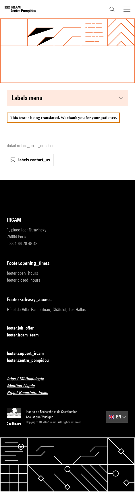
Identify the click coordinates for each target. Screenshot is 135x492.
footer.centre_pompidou (31, 361)
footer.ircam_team (26, 335)
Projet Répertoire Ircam (31, 393)
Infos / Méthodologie (29, 379)
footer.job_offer (24, 328)
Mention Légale (24, 386)
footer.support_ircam (29, 354)
